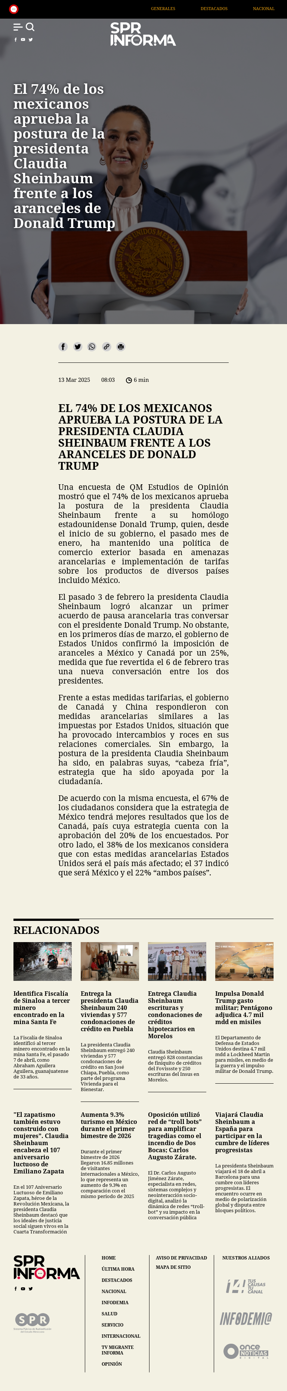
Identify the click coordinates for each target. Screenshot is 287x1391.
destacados (117, 1280)
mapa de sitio (173, 1267)
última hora (118, 1269)
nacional (114, 1291)
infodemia (115, 1302)
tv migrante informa (118, 1350)
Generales (175, 8)
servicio (112, 1325)
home (109, 1258)
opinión (112, 1364)
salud (109, 1314)
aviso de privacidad (181, 1258)
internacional (121, 1336)
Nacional (276, 8)
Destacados (226, 8)
